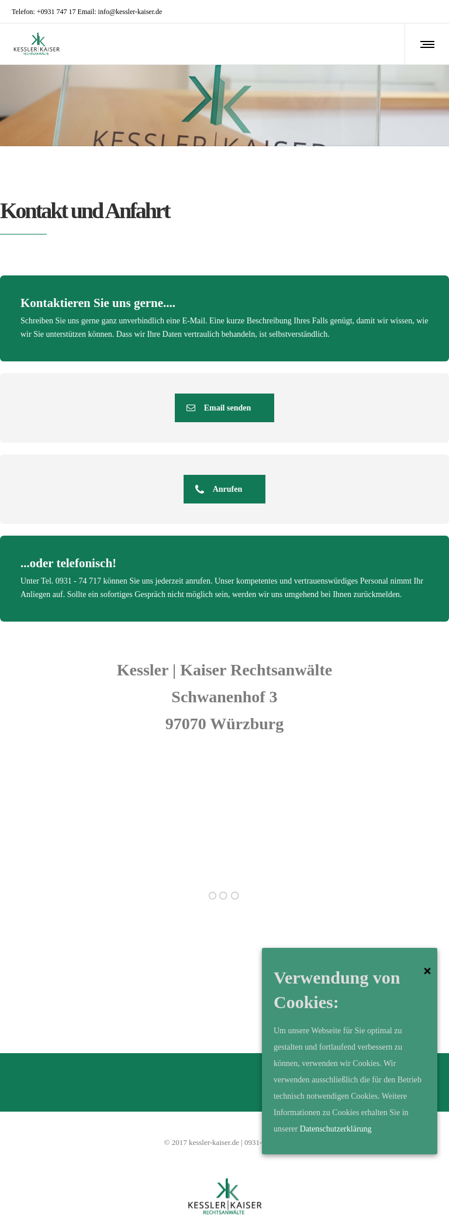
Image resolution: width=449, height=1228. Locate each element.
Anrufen (219, 489)
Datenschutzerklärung (336, 1128)
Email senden (218, 408)
